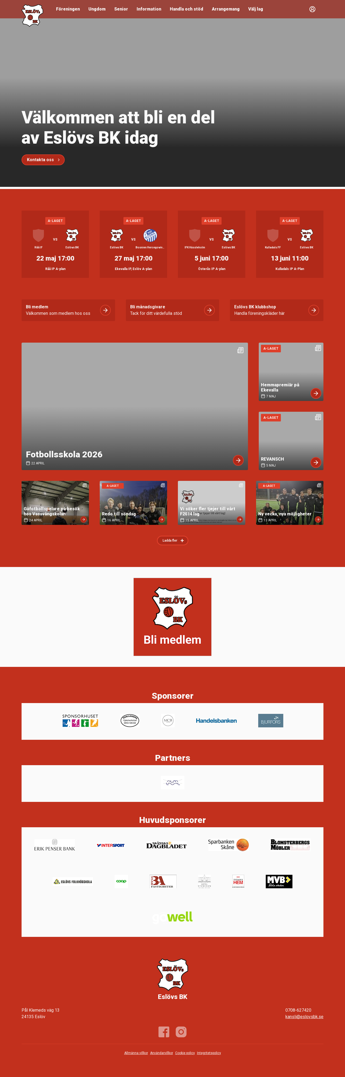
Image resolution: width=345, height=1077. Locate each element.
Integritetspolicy (209, 1053)
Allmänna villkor (136, 1053)
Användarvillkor (161, 1053)
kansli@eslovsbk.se (304, 1016)
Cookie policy (185, 1053)
